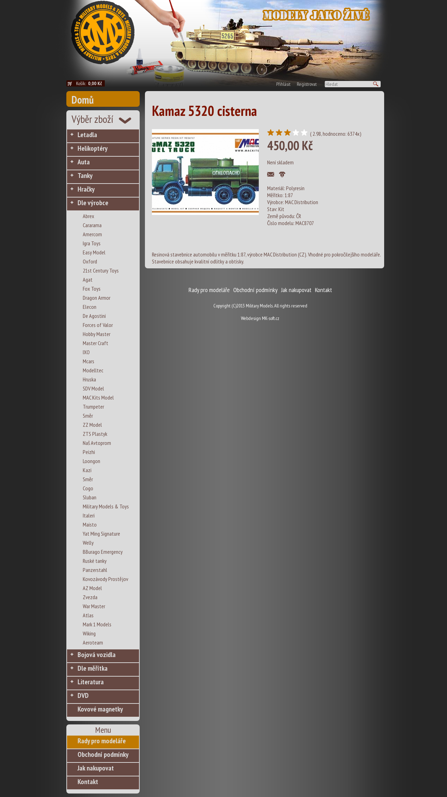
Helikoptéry (93, 148)
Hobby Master (96, 333)
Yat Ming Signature (101, 533)
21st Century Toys (101, 270)
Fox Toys (92, 288)
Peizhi (89, 451)
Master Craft (95, 343)
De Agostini (94, 315)
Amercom (92, 234)
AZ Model (92, 587)
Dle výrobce (93, 202)
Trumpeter (93, 406)
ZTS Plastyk (95, 433)
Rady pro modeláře (102, 740)
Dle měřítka (93, 668)
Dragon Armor (96, 297)
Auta (84, 161)
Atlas (88, 615)
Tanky (85, 175)
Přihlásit (283, 84)
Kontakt (88, 781)
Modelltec (93, 370)
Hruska (89, 379)
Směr (88, 415)
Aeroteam (93, 642)
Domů (83, 99)
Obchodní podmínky (103, 754)
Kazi (87, 470)
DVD (83, 695)
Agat (88, 279)
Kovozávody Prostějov (105, 578)
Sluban (89, 497)
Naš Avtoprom (97, 442)
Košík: (90, 83)
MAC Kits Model (98, 397)
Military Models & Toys (106, 506)
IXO (86, 352)
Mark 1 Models (97, 624)
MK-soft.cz (270, 318)
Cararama (92, 225)
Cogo (88, 488)
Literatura (91, 681)
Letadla (87, 134)
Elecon (89, 306)
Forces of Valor (98, 324)
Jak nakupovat (96, 768)
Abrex (88, 216)
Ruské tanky (95, 560)
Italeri (89, 515)
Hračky (86, 189)
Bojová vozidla (97, 654)
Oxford (90, 261)
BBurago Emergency (103, 551)
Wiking (89, 633)
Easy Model (94, 252)
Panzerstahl (95, 569)
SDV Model (93, 388)
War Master (94, 606)
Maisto (90, 524)
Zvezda (90, 597)
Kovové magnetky (100, 709)
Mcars (88, 361)
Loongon (91, 460)
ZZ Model (92, 424)
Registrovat (307, 84)
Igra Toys (92, 243)
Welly (88, 542)
